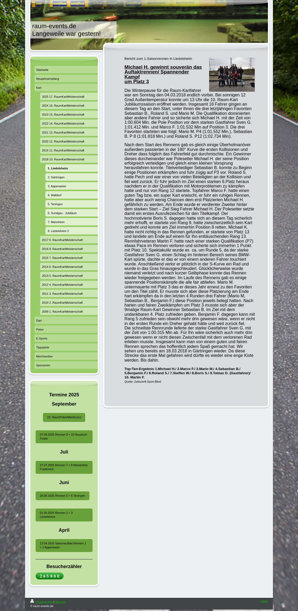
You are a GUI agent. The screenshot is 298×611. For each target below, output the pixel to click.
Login (264, 601)
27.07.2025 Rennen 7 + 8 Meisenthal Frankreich (64, 467)
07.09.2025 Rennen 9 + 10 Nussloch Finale (63, 436)
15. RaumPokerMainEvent (64, 417)
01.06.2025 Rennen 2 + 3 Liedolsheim (56, 514)
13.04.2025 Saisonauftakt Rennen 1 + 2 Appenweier (63, 545)
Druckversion (42, 601)
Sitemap (60, 601)
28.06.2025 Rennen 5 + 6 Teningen (62, 495)
